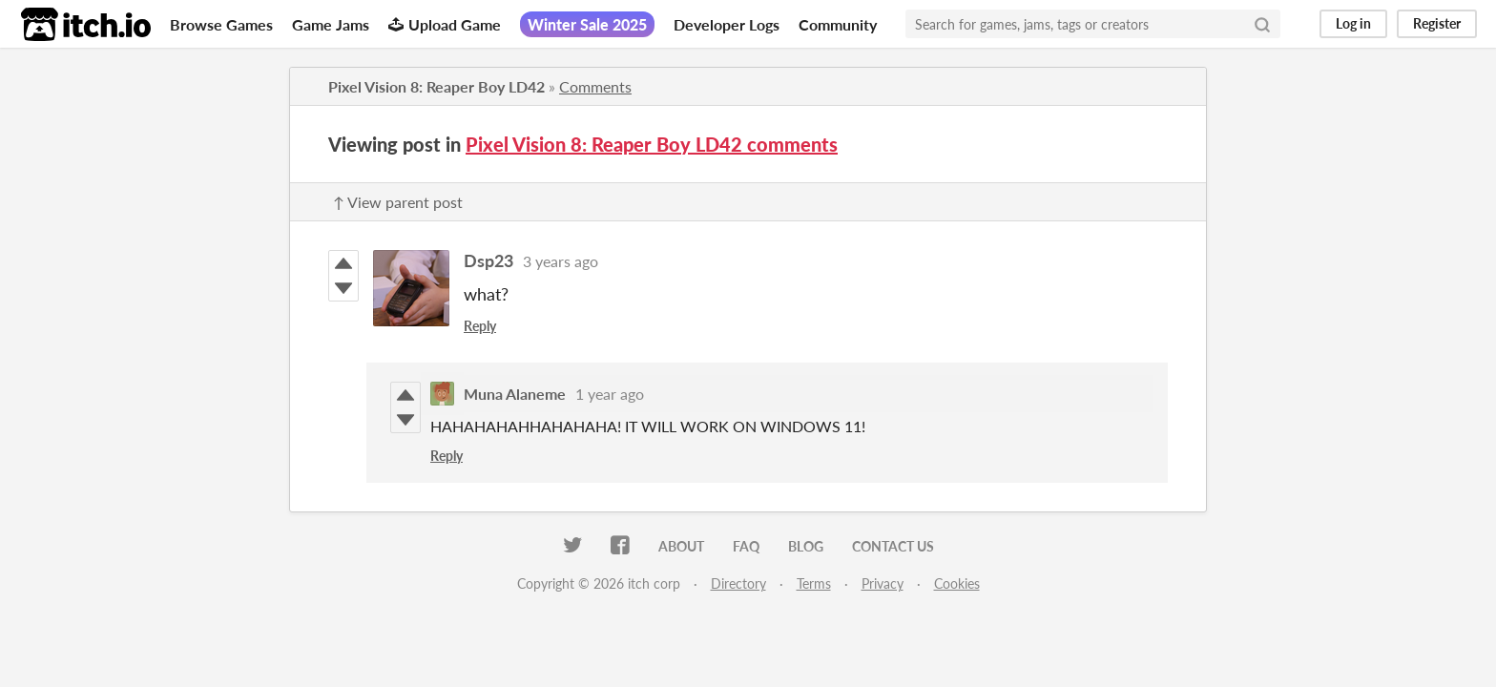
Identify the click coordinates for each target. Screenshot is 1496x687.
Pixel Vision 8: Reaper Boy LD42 (436, 86)
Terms (814, 583)
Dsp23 (488, 260)
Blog (805, 546)
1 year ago (609, 394)
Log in (1353, 23)
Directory (738, 583)
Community (838, 24)
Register (1437, 23)
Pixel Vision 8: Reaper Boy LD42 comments (652, 144)
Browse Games (221, 24)
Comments (595, 86)
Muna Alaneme (515, 394)
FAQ (746, 546)
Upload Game (444, 24)
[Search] (1262, 24)
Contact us (893, 546)
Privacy (883, 583)
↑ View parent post (398, 202)
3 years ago (560, 261)
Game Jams (330, 24)
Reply (480, 326)
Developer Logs (726, 24)
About (681, 546)
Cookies (957, 583)
